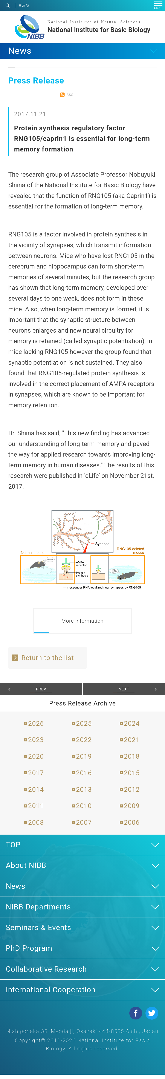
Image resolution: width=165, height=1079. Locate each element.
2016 (84, 777)
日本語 (23, 5)
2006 (132, 827)
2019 (84, 761)
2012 (132, 794)
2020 (36, 761)
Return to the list (47, 662)
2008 (36, 827)
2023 (36, 744)
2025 (84, 728)
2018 (132, 761)
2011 (36, 810)
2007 (84, 827)
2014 (36, 794)
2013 (84, 794)
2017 (36, 777)
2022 (84, 744)
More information (82, 623)
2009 (132, 810)
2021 (132, 744)
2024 (132, 728)
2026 (36, 728)
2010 (84, 810)
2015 (132, 777)
